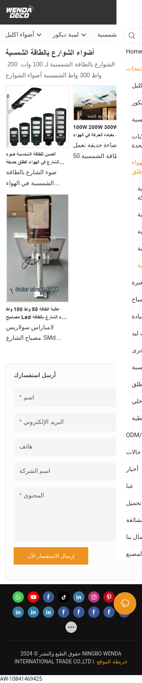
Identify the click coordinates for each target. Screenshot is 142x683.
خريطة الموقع (112, 661)
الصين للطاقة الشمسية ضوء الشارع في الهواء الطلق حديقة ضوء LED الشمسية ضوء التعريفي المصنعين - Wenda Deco (33, 158)
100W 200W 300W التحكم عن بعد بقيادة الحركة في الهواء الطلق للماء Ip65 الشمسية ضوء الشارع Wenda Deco (102, 131)
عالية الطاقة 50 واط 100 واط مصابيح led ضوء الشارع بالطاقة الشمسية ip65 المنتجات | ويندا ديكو (37, 313)
